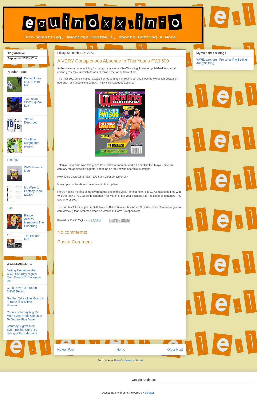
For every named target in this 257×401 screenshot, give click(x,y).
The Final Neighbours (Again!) (31, 143)
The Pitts (12, 159)
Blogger (149, 392)
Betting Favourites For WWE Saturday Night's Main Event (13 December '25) (24, 276)
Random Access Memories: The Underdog (34, 221)
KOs (9, 208)
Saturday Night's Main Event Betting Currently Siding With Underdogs (22, 329)
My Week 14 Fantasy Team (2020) (33, 191)
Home (120, 349)
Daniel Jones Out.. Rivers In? (32, 82)
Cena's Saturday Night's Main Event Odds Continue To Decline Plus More (24, 316)
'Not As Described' (31, 120)
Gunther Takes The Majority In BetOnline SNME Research (25, 302)
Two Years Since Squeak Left (33, 102)
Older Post (175, 349)
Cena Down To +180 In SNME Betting (22, 289)
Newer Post (65, 349)
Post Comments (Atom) (128, 360)
